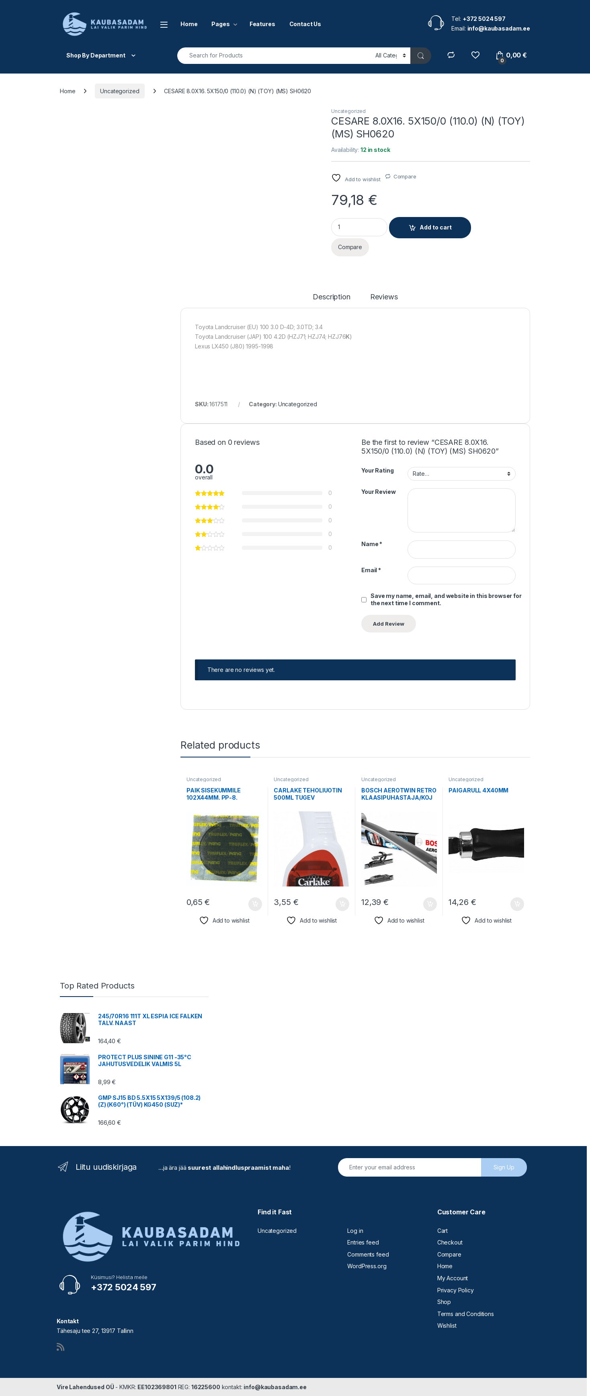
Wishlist (447, 1325)
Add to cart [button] (255, 904)
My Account (452, 1278)
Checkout (450, 1242)
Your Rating (377, 470)
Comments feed (368, 1254)
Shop (444, 1301)
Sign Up (504, 1167)
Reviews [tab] (384, 297)
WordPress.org (366, 1266)
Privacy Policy (455, 1290)
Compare (404, 176)
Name (371, 543)
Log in (355, 1230)
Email (371, 570)
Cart (442, 1230)
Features (262, 23)
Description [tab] (331, 297)
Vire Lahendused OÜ (85, 1387)
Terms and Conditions (465, 1313)
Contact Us (305, 23)
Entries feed (363, 1242)
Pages (220, 23)
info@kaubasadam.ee (275, 1387)
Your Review (378, 491)
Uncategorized (119, 91)
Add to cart (436, 227)
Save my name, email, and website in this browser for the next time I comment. (446, 599)
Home (188, 23)
